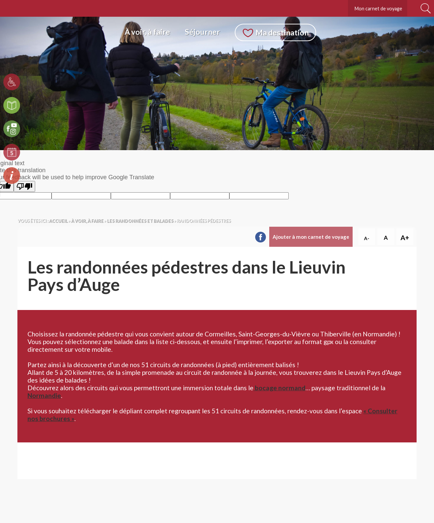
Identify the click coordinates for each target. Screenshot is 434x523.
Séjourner (202, 31)
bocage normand (279, 388)
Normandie (44, 395)
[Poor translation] (24, 186)
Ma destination (282, 32)
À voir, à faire (147, 31)
